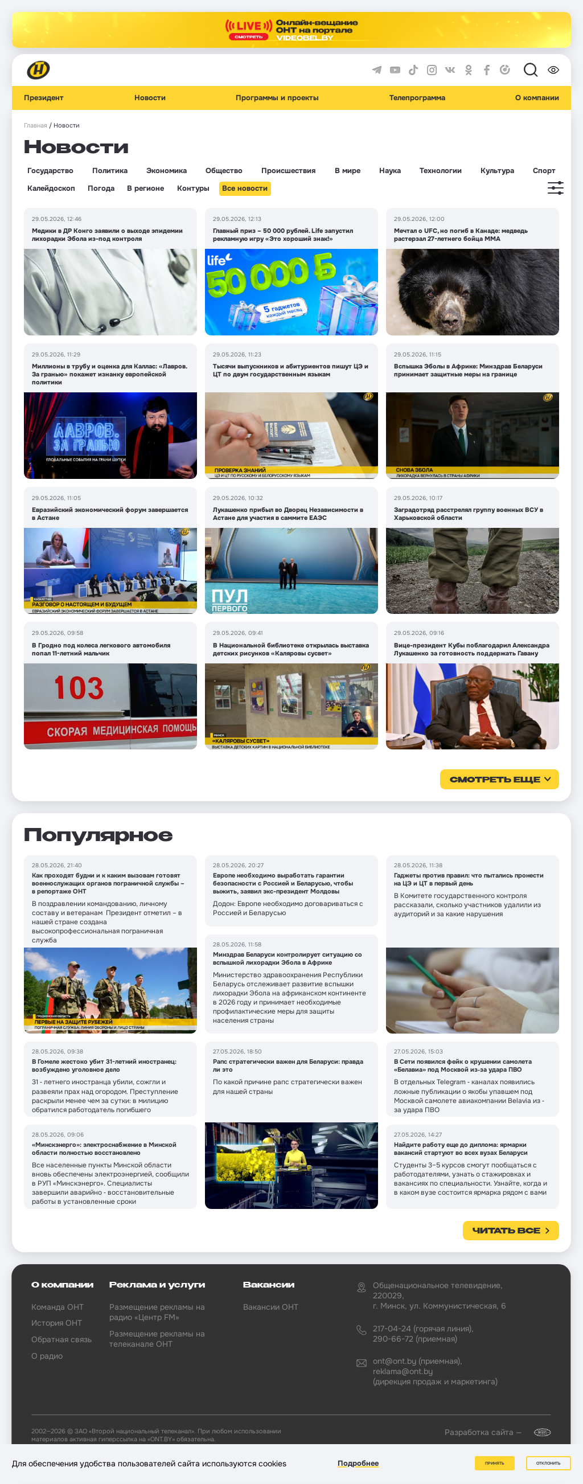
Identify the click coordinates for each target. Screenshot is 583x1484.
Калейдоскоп (51, 188)
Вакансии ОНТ (270, 1307)
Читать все (506, 1231)
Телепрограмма (417, 98)
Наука (390, 170)
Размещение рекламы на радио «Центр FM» (157, 1312)
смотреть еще (495, 780)
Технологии (441, 170)
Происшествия (288, 170)
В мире (347, 170)
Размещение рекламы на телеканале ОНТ (157, 1339)
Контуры (193, 188)
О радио (47, 1356)
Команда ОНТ (57, 1307)
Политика (110, 170)
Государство (50, 170)
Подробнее (358, 1463)
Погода (101, 188)
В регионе (145, 188)
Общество (224, 170)
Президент (44, 98)
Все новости (245, 188)
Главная (35, 125)
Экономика (166, 170)
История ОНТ (56, 1323)
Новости (150, 98)
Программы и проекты (277, 98)
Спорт (544, 170)
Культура (497, 170)
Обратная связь (61, 1339)
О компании (537, 98)
